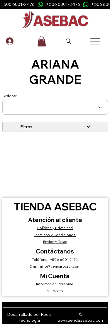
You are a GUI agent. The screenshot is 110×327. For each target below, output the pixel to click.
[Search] (68, 41)
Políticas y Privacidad (55, 228)
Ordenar (9, 96)
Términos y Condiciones (55, 235)
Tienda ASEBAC (55, 206)
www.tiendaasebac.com (80, 320)
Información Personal (55, 284)
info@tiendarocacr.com (60, 266)
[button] (41, 41)
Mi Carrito (55, 291)
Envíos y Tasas (55, 241)
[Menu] (95, 41)
